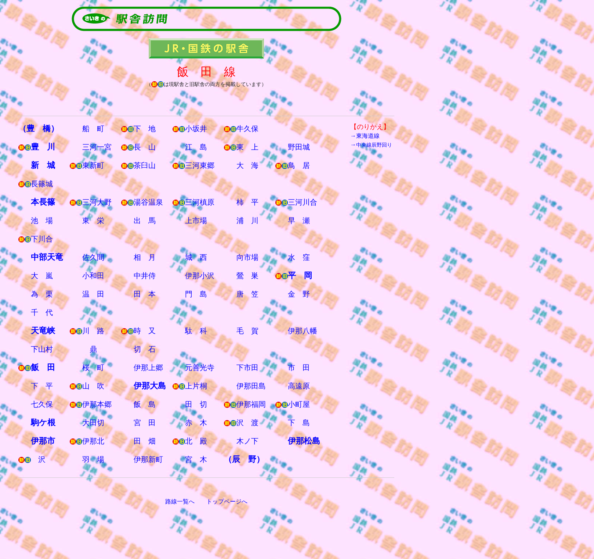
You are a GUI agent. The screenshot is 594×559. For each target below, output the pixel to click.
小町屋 (299, 404)
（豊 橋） (38, 128)
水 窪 (299, 257)
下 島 (299, 423)
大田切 (93, 423)
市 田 (299, 367)
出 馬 (145, 220)
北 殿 (196, 441)
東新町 (93, 165)
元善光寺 (199, 367)
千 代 (42, 312)
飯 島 (145, 404)
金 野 (299, 294)
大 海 (247, 165)
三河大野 (97, 202)
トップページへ (226, 501)
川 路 (93, 331)
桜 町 (93, 367)
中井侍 (145, 276)
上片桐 (196, 386)
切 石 (145, 349)
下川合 (42, 239)
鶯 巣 (247, 276)
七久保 (42, 404)
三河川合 (302, 202)
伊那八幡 (302, 331)
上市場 (196, 220)
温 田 (93, 294)
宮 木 (196, 459)
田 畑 (145, 441)
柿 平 (247, 202)
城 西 (196, 257)
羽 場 (93, 459)
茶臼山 (145, 165)
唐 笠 (247, 294)
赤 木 (196, 423)
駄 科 (196, 331)
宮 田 (145, 423)
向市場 (247, 257)
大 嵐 (42, 276)
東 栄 (93, 220)
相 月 (145, 257)
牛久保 (247, 129)
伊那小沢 (199, 276)
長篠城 (42, 184)
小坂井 (196, 129)
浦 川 (247, 220)
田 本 (145, 294)
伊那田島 (251, 386)
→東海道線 (365, 136)
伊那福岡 (251, 404)
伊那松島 (304, 440)
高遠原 (299, 386)
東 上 (247, 147)
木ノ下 (247, 441)
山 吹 (93, 386)
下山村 (42, 349)
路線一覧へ (180, 501)
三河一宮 (97, 147)
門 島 (196, 294)
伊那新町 (148, 459)
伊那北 (93, 441)
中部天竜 (47, 257)
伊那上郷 (148, 367)
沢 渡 (247, 423)
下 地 (145, 129)
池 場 (42, 220)
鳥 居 (299, 165)
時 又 (145, 331)
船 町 (93, 129)
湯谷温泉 (148, 202)
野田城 (299, 147)
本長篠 (43, 202)
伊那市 (43, 440)
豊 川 (43, 146)
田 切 (196, 404)
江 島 (196, 147)
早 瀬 (299, 220)
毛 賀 (247, 331)
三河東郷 (199, 165)
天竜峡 (43, 330)
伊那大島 (150, 385)
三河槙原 (199, 202)
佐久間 (93, 257)
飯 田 (43, 367)
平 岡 (300, 275)
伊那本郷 (97, 404)
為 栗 (42, 294)
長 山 (145, 147)
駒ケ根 (43, 422)
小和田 (93, 276)
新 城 (43, 165)
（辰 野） (244, 459)
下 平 (42, 386)
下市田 (247, 367)
